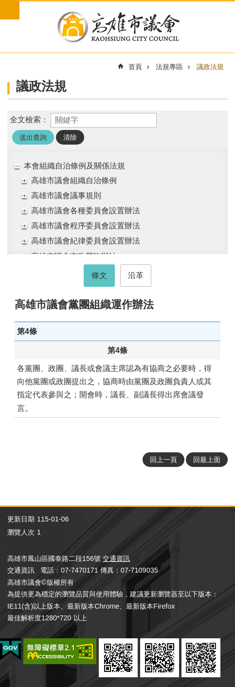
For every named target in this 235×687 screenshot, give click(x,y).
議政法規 (210, 67)
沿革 (136, 275)
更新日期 (21, 519)
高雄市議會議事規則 (66, 195)
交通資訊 (116, 558)
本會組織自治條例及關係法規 (74, 166)
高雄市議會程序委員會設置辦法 (85, 226)
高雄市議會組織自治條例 (74, 180)
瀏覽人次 (21, 532)
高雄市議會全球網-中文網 (117, 27)
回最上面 (206, 460)
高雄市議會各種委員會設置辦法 (85, 210)
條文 (99, 275)
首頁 (135, 67)
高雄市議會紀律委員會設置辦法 (85, 241)
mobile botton (9, 9)
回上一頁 (163, 460)
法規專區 (169, 67)
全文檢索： (29, 119)
